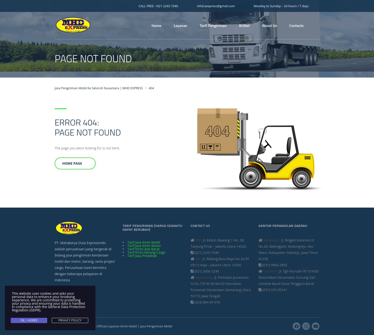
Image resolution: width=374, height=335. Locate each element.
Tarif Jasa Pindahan (142, 255)
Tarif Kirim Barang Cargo (146, 252)
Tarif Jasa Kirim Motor (144, 245)
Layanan (180, 25)
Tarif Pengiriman (213, 25)
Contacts (296, 25)
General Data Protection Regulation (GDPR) (48, 308)
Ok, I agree (29, 320)
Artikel (244, 25)
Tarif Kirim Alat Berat (143, 249)
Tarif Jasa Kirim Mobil (143, 242)
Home (156, 25)
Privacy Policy (70, 320)
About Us (269, 25)
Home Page (72, 163)
